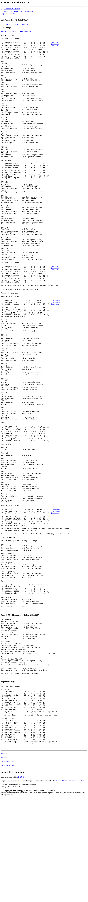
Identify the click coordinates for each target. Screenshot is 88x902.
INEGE (21, 881)
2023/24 (4, 862)
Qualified (55, 45)
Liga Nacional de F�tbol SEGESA (14, 20)
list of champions (7, 866)
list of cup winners (8, 869)
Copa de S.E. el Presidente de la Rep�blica (17, 11)
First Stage (6, 25)
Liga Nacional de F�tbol (10, 9)
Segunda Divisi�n (8, 14)
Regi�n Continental (25, 33)
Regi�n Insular (7, 33)
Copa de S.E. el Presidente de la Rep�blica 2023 (20, 702)
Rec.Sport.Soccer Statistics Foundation (69, 885)
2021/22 (4, 858)
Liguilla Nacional (21, 25)
